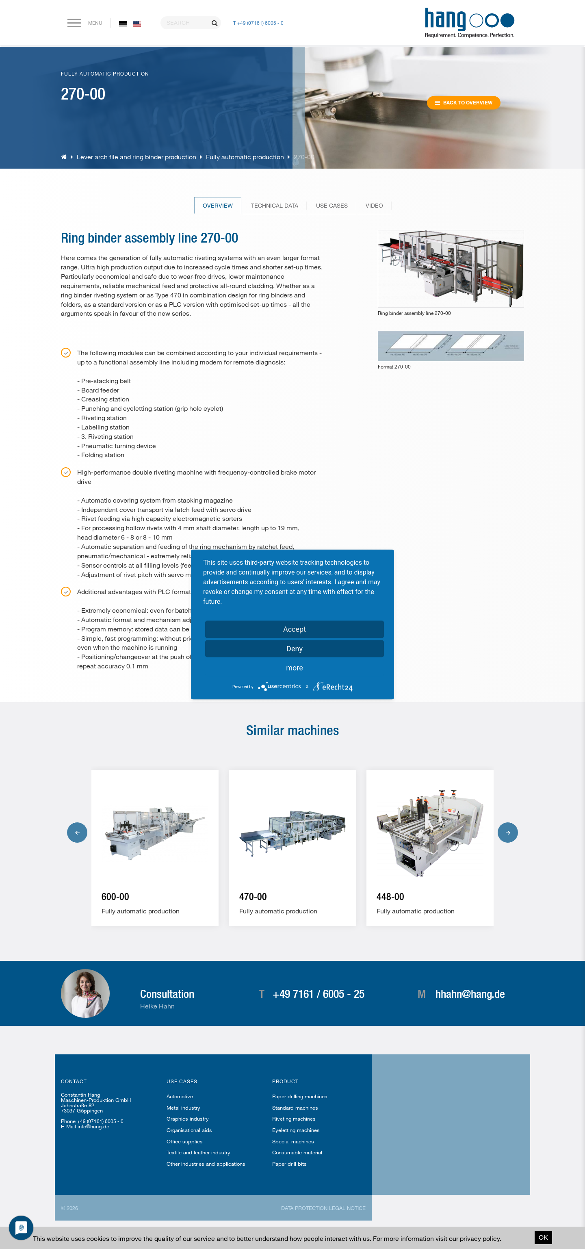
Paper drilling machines (299, 1096)
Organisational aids (189, 1130)
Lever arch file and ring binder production (137, 156)
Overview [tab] (218, 205)
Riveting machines (294, 1118)
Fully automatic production (246, 156)
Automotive (180, 1096)
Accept (294, 629)
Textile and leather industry (198, 1152)
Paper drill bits (289, 1163)
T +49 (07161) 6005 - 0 (258, 23)
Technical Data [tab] (274, 205)
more (294, 668)
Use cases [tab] (332, 205)
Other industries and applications (206, 1163)
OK (543, 1237)
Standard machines (295, 1107)
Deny (294, 648)
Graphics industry (188, 1118)
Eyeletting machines (296, 1130)
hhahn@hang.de (470, 993)
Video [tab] (374, 205)
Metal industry (183, 1107)
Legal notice (347, 1208)
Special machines (293, 1141)
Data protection (304, 1208)
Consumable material (297, 1152)
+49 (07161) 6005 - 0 (100, 1121)
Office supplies (185, 1141)
